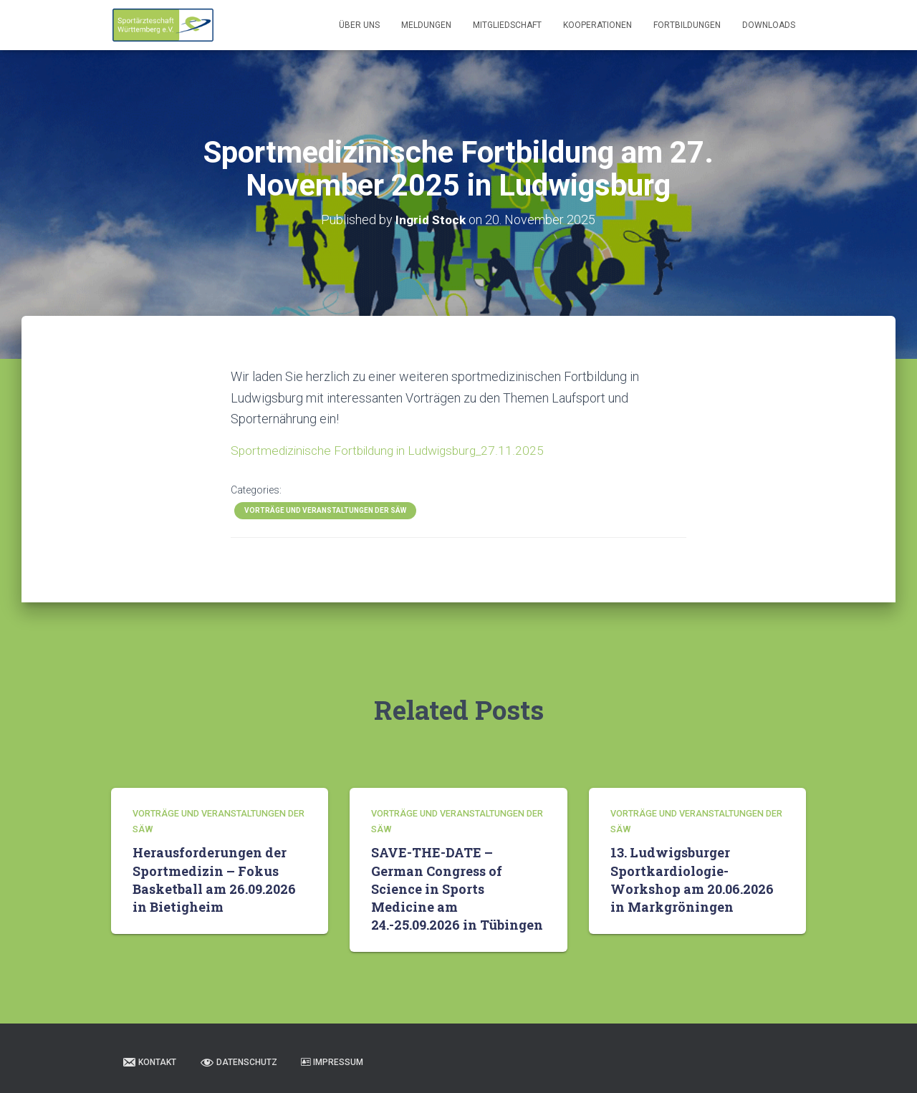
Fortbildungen (687, 25)
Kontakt (149, 1061)
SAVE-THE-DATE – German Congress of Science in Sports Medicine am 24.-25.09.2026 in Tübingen (457, 888)
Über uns (359, 25)
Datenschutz (238, 1061)
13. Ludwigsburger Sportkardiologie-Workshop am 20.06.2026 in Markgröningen (692, 879)
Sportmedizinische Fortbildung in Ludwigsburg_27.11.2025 (393, 450)
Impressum (332, 1061)
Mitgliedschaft (507, 25)
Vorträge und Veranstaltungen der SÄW (325, 510)
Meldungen (426, 25)
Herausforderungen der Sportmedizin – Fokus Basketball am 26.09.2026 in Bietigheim (214, 879)
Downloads (768, 25)
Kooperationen (597, 25)
